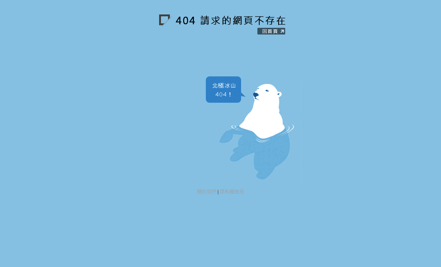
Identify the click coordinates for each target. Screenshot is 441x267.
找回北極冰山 (250, 129)
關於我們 (206, 191)
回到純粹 (231, 25)
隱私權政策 (232, 191)
